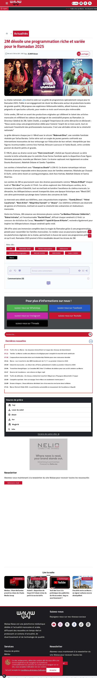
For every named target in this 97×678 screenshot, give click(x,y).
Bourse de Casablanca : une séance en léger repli (27, 372)
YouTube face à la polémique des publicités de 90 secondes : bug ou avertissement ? (59, 594)
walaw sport (9, 666)
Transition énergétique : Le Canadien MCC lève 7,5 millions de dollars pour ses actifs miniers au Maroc (46, 368)
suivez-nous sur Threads (27, 323)
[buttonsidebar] (6, 3)
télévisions (64, 248)
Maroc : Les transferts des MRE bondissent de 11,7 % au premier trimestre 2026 (39, 361)
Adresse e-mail (13, 482)
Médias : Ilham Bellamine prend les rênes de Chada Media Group (14, 593)
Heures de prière (11, 651)
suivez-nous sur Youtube (69, 316)
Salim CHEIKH (73, 253)
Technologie (63, 578)
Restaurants (10, 663)
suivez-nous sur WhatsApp (27, 308)
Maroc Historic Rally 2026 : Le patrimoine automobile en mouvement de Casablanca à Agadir (43, 387)
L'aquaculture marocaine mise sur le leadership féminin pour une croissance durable (40, 357)
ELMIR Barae (33, 53)
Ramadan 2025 (25, 248)
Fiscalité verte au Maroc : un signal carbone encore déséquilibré (82, 593)
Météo (7, 654)
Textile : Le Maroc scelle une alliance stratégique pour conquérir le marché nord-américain (42, 353)
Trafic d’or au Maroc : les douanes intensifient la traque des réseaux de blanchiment (40, 349)
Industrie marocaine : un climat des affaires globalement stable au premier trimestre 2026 (42, 364)
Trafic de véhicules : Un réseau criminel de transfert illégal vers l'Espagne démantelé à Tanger (44, 375)
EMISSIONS (56, 253)
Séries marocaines (45, 248)
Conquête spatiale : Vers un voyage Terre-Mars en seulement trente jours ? (37, 379)
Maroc (11, 257)
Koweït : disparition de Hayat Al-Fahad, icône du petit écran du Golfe (36, 593)
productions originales (18, 253)
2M (23, 100)
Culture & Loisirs (39, 578)
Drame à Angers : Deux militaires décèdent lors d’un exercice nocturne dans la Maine (40, 383)
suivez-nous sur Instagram (27, 316)
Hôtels (7, 660)
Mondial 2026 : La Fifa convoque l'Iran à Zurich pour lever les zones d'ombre (37, 390)
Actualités (21, 33)
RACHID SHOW (39, 253)
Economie (87, 578)
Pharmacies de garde (13, 657)
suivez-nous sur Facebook (69, 308)
